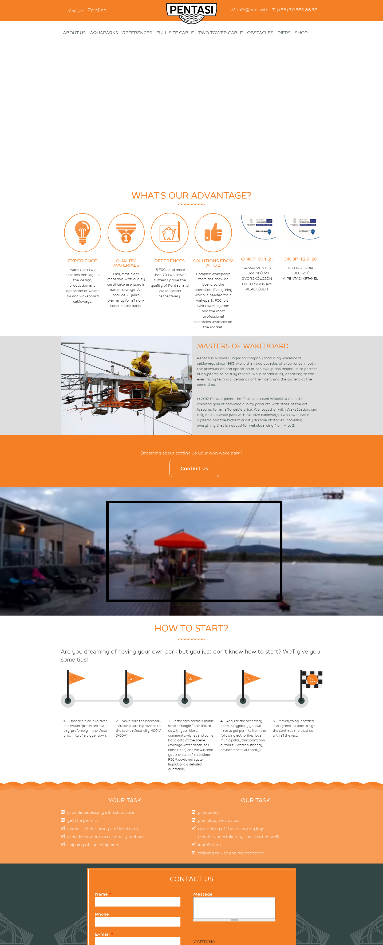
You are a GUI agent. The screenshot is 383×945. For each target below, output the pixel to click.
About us (74, 32)
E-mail (104, 934)
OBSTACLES (260, 32)
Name (103, 894)
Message (202, 894)
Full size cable (175, 32)
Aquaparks (104, 32)
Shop (301, 32)
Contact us (194, 468)
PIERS (284, 32)
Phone (102, 914)
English (97, 10)
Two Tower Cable (220, 32)
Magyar (75, 10)
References (137, 32)
